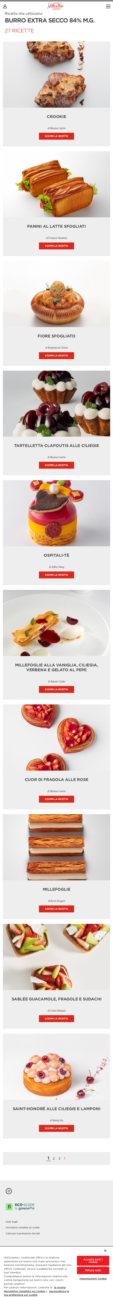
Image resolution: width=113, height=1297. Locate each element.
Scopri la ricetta (56, 136)
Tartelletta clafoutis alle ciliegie (56, 445)
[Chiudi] (105, 1250)
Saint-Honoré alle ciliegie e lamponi (56, 1109)
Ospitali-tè (56, 555)
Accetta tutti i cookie (93, 1260)
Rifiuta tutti (93, 1270)
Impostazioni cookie (93, 1278)
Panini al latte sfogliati (56, 226)
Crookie (56, 116)
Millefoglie (56, 889)
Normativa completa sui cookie (23, 1227)
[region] (56, 1271)
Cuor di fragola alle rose (56, 779)
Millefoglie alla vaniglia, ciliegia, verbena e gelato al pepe (56, 667)
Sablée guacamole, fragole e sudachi (57, 999)
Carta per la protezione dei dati (23, 1233)
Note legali (12, 1221)
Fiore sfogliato (56, 336)
